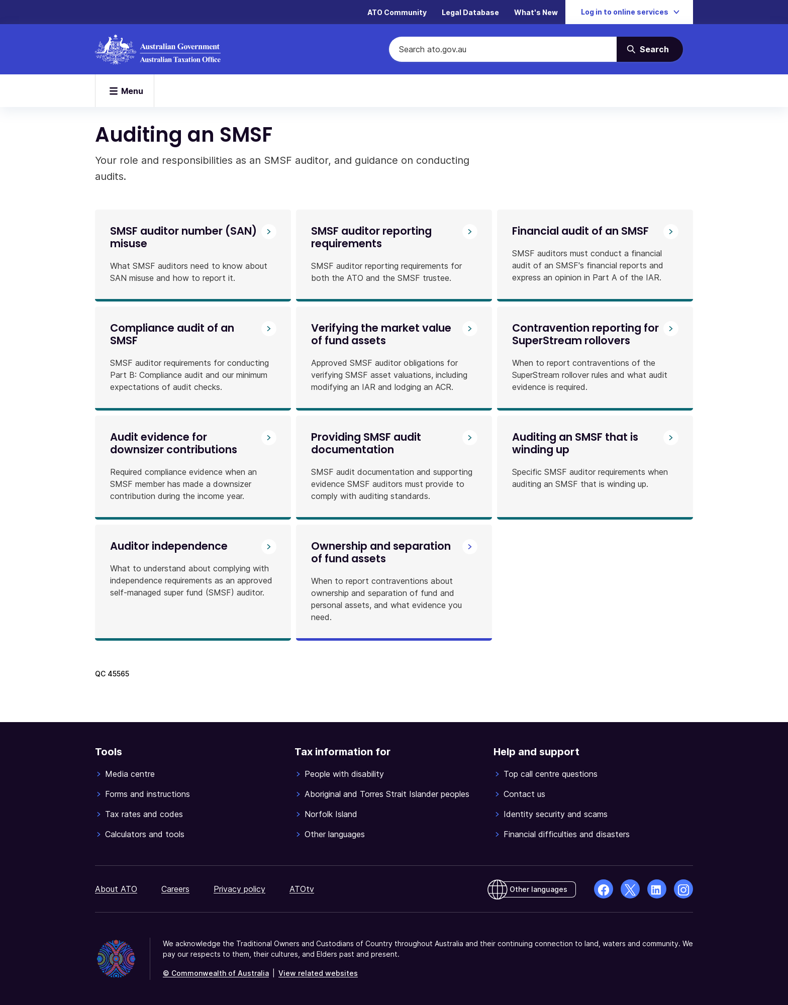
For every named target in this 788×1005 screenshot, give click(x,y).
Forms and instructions (147, 794)
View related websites (318, 973)
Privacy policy (239, 889)
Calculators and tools (144, 834)
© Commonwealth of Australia (216, 973)
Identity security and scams (556, 814)
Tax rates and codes (144, 814)
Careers (175, 889)
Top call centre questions (551, 774)
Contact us (524, 794)
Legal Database (470, 12)
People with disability (344, 774)
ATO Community (397, 12)
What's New (536, 12)
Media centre (130, 774)
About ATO (116, 889)
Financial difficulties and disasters (567, 834)
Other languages (335, 834)
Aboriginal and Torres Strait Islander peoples (387, 794)
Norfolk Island (331, 814)
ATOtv (301, 889)
